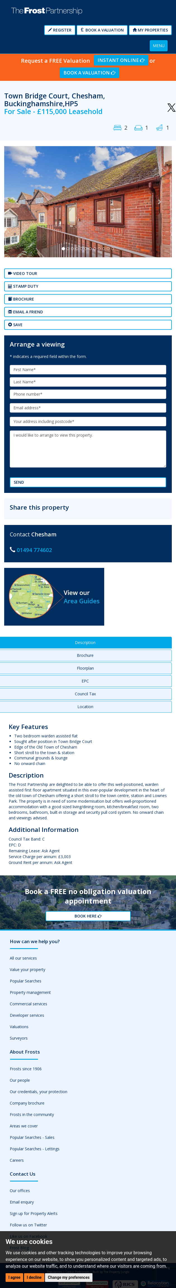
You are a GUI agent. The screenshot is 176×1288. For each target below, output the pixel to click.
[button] (16, 202)
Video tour (22, 273)
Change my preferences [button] (68, 1277)
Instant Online (121, 60)
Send (19, 482)
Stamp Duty (23, 286)
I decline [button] (34, 1277)
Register (60, 30)
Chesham (43, 534)
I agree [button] (14, 1277)
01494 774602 (34, 550)
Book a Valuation (102, 30)
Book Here (88, 916)
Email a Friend (25, 311)
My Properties (150, 30)
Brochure (21, 299)
